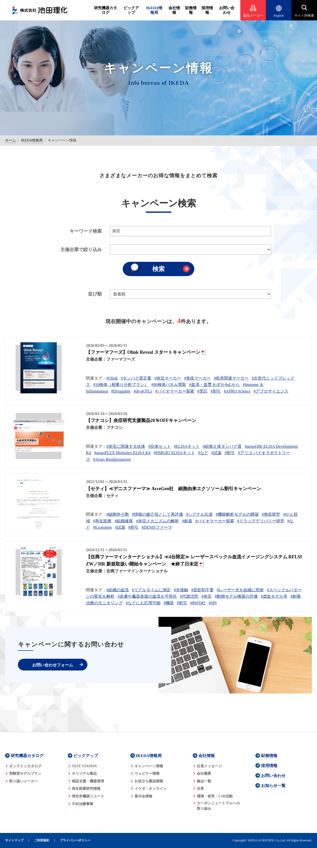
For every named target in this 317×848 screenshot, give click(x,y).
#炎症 (206, 596)
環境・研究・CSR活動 (215, 796)
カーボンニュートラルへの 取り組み (218, 805)
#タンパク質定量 (136, 378)
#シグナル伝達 (199, 514)
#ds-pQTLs (143, 391)
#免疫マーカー (197, 378)
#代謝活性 (189, 596)
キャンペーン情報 (148, 766)
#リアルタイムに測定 (151, 590)
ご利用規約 (41, 840)
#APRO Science (237, 391)
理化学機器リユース (88, 796)
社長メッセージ (209, 766)
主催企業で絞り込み (81, 249)
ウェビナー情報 (147, 773)
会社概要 (204, 773)
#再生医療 (102, 521)
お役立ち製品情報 (148, 781)
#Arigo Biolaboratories (112, 459)
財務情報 (191, 10)
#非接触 (181, 590)
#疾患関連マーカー (231, 378)
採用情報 (207, 10)
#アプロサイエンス (271, 391)
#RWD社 (198, 603)
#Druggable (121, 391)
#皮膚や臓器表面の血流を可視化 (147, 596)
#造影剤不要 (202, 590)
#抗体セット (159, 446)
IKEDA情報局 (154, 10)
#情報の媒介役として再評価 (157, 514)
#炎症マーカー (167, 378)
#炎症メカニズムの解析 (157, 521)
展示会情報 (143, 796)
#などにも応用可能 (143, 603)
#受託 (202, 391)
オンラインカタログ (25, 766)
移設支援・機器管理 (88, 781)
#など (203, 453)
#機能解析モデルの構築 (237, 514)
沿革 (200, 789)
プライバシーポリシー (75, 840)
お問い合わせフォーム (52, 665)
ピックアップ (131, 10)
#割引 (216, 391)
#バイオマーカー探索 (174, 391)
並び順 (95, 294)
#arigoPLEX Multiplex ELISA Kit (122, 453)
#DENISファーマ (157, 527)
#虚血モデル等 (274, 596)
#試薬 (216, 453)
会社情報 (174, 10)
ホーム (10, 140)
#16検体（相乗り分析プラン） (120, 384)
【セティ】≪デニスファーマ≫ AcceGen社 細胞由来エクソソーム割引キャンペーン (173, 488)
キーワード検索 (86, 231)
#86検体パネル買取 (168, 384)
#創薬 (187, 521)
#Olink (112, 378)
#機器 (169, 603)
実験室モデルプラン (25, 773)
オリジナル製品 (84, 773)
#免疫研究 (271, 514)
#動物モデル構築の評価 (236, 596)
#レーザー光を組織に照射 (240, 590)
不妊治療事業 (82, 804)
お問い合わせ (226, 10)
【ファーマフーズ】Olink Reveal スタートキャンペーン (143, 352)
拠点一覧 (204, 781)
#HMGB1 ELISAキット (174, 453)
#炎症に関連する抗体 (125, 446)
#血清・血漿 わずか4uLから (214, 384)
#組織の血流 (117, 590)
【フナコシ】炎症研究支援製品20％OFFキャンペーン (141, 420)
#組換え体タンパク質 (222, 446)
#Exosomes (102, 527)
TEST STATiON (84, 766)
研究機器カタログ (105, 10)
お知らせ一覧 (273, 785)
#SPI (213, 603)
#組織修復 (124, 521)
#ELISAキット (187, 446)
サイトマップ (14, 840)
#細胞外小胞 (117, 514)
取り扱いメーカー (23, 781)
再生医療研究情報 (86, 789)
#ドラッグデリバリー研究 (260, 521)
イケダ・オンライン (150, 789)
